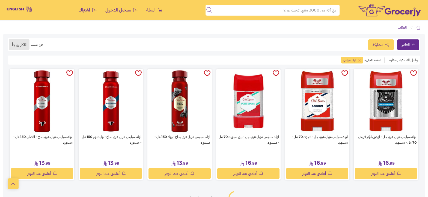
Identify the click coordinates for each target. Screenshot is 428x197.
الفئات (402, 27)
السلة (154, 10)
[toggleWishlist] (413, 73)
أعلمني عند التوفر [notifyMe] (386, 173)
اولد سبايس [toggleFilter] (352, 60)
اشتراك (88, 10)
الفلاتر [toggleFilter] (408, 44)
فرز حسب (37, 44)
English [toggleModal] (19, 9)
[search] (209, 10)
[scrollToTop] (13, 183)
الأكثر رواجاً (19, 44)
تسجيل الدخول (121, 10)
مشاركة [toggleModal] (381, 44)
